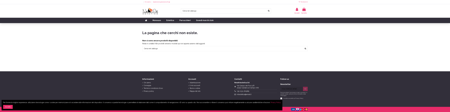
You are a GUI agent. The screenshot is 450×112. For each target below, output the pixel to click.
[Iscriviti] (305, 89)
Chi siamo (148, 2)
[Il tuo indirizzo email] (291, 89)
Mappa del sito (195, 91)
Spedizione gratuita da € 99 (161, 2)
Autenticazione (195, 83)
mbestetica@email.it (244, 94)
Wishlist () (303, 2)
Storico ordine (195, 88)
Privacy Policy (299, 98)
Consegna (147, 85)
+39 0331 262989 (243, 91)
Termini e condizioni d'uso (153, 88)
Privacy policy (149, 91)
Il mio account (195, 85)
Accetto (8, 107)
